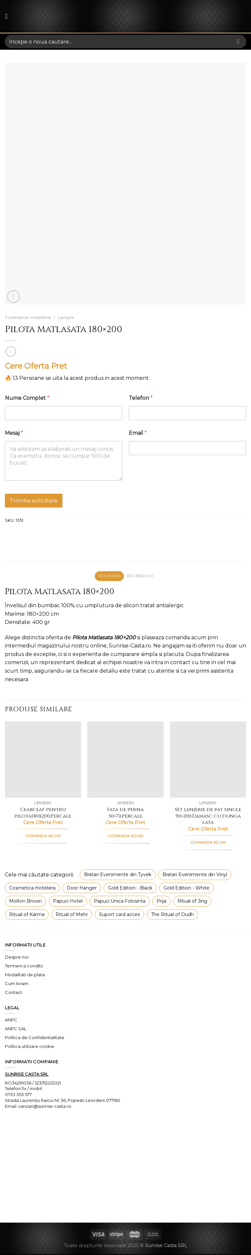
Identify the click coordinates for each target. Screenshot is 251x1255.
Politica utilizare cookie (29, 1047)
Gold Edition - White (186, 889)
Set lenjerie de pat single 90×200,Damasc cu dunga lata (208, 816)
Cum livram (16, 984)
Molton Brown (25, 902)
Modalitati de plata (25, 975)
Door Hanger (82, 889)
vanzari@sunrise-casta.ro (44, 1106)
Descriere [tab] (108, 576)
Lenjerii (66, 317)
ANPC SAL (15, 1029)
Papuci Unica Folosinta (119, 902)
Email (138, 433)
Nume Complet (27, 398)
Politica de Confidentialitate (34, 1038)
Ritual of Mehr (72, 915)
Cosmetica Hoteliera (32, 889)
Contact (13, 993)
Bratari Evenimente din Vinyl (194, 875)
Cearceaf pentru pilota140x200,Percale (42, 813)
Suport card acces (119, 915)
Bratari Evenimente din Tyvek (117, 875)
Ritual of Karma (26, 915)
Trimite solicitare (34, 500)
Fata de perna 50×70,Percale (125, 813)
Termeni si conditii (24, 966)
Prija (161, 902)
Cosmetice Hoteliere (28, 317)
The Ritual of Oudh (172, 915)
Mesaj (14, 433)
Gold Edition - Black (130, 889)
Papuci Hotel (68, 902)
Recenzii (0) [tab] (141, 576)
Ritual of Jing (192, 902)
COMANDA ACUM (42, 836)
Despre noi (16, 958)
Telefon (141, 398)
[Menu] (9, 16)
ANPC (11, 1020)
